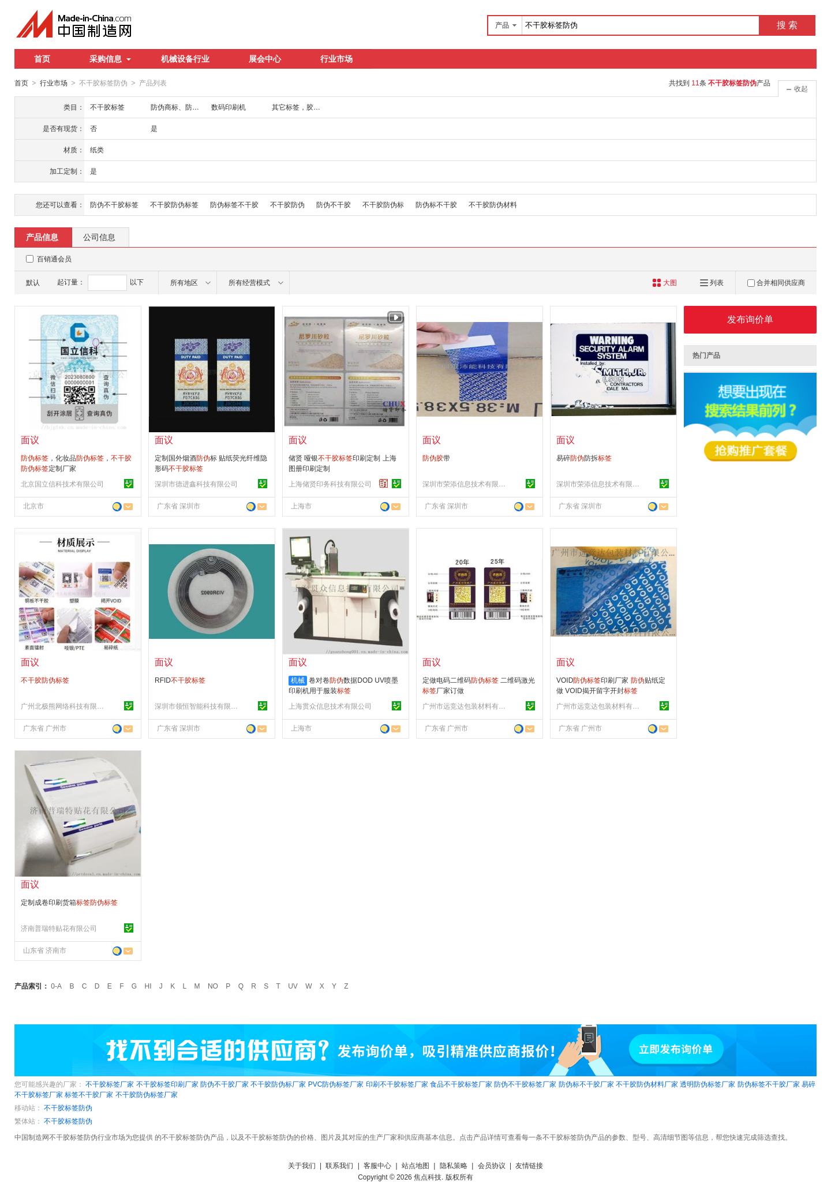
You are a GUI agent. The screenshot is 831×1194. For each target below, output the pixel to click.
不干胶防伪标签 (174, 204)
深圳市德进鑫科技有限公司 (196, 484)
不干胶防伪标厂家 (278, 1084)
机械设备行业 (185, 58)
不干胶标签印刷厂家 (167, 1084)
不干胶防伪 (287, 204)
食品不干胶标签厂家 (461, 1084)
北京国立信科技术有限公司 (62, 484)
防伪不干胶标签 (114, 204)
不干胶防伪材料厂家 (647, 1084)
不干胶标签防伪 (68, 1107)
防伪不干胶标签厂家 (525, 1084)
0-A (56, 986)
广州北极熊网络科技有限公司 (64, 706)
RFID (180, 680)
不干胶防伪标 (383, 204)
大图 (664, 282)
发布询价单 (750, 319)
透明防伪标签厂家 (707, 1084)
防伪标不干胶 (436, 204)
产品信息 (42, 236)
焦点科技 (427, 1177)
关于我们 (302, 1165)
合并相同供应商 (776, 282)
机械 (298, 680)
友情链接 (529, 1165)
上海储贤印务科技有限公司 (330, 484)
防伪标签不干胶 (234, 204)
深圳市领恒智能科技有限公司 (198, 706)
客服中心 (377, 1165)
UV (293, 986)
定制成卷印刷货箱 (69, 902)
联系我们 (339, 1165)
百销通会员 (54, 258)
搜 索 (787, 25)
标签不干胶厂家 (89, 1094)
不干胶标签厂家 (109, 1084)
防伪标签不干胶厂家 (769, 1084)
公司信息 (99, 236)
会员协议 (492, 1165)
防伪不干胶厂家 (224, 1084)
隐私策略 (453, 1165)
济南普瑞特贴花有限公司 (59, 928)
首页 (42, 58)
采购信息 (110, 58)
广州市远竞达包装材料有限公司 (465, 706)
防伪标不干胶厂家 (586, 1084)
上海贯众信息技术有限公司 (330, 706)
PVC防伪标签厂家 (336, 1084)
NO (213, 986)
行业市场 (336, 58)
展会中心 (265, 58)
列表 (712, 282)
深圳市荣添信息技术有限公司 (465, 484)
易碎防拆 (584, 458)
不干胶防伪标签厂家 (146, 1094)
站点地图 (415, 1165)
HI (148, 986)
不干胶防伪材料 (493, 204)
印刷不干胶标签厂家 (397, 1084)
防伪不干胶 (333, 204)
